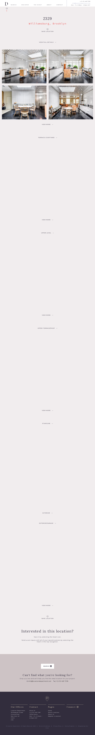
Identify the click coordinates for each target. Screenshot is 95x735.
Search (14, 4)
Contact (59, 4)
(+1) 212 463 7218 (85, 1)
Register (25, 4)
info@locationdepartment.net (81, 3)
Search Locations (53, 712)
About (49, 4)
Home (50, 710)
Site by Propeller (70, 726)
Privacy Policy (57, 726)
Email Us (32, 710)
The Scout (38, 4)
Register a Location (54, 716)
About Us (51, 714)
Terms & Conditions (44, 726)
